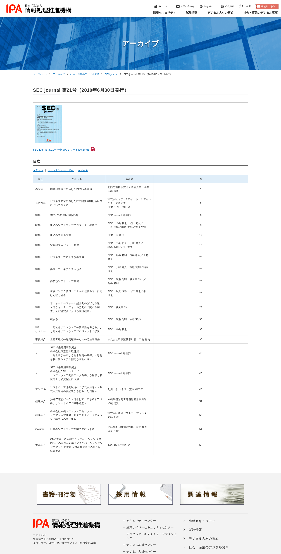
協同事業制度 (213, 531)
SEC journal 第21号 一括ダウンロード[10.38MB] (62, 101)
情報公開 (192, 531)
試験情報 (195, 481)
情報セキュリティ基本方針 (164, 531)
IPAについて (198, 507)
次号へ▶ (83, 121)
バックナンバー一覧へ (61, 121)
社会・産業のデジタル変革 (84, 25)
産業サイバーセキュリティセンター (150, 478)
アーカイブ (59, 25)
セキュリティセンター (141, 472)
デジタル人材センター (141, 502)
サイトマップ (236, 531)
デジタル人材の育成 (204, 490)
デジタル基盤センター (141, 496)
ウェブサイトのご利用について (53, 531)
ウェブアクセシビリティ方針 (124, 531)
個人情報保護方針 (89, 531)
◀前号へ (38, 121)
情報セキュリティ (202, 472)
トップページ (40, 25)
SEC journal (111, 25)
